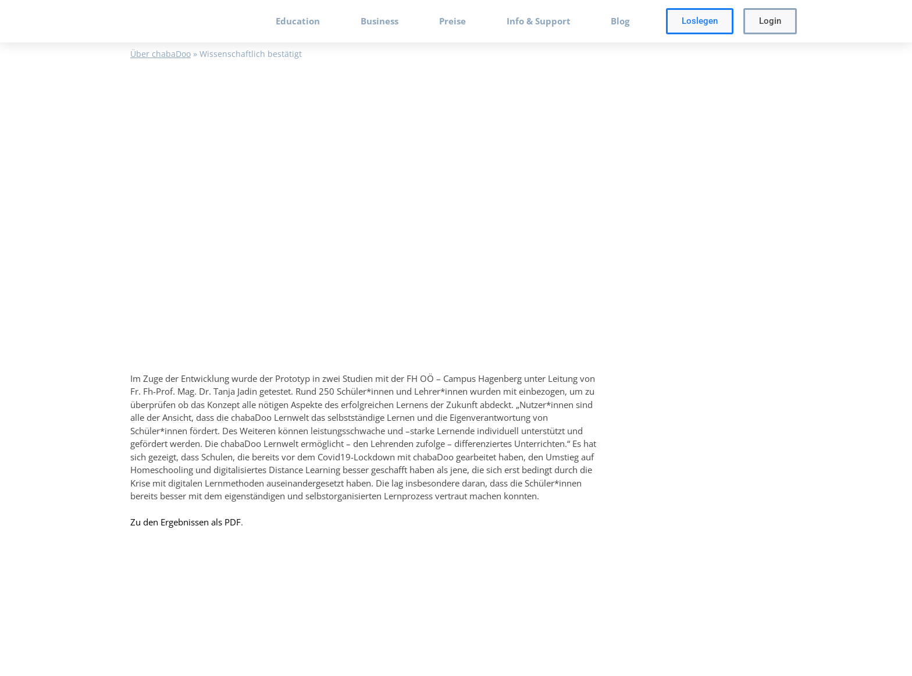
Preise (452, 21)
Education (298, 21)
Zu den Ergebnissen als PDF (185, 522)
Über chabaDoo (160, 53)
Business (379, 21)
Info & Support (539, 21)
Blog (620, 21)
